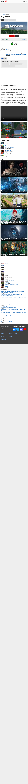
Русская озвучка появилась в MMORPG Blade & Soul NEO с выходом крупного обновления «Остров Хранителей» (14, 299)
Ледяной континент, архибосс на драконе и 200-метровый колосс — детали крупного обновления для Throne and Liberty (14, 191)
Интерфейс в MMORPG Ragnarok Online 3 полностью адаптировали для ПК (13, 297)
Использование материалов (13, 333)
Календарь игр (3, 339)
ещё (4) (7, 55)
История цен (24, 39)
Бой (20, 53)
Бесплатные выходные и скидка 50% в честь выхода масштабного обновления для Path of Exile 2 (14, 315)
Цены (14, 19)
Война (18, 54)
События (6, 19)
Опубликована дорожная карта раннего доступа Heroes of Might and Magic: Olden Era (13, 313)
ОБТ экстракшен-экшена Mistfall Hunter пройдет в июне (10, 321)
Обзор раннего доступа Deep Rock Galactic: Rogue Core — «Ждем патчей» (13, 255)
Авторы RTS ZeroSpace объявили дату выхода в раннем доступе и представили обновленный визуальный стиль (12, 307)
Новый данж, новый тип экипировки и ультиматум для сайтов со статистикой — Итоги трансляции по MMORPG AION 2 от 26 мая (14, 206)
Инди (16, 54)
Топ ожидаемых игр (4, 337)
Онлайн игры (3, 334)
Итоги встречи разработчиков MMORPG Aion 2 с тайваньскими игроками (14, 239)
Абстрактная (8, 54)
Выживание (13, 54)
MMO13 (2, 333)
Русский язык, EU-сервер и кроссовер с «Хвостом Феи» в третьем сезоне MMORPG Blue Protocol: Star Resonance (13, 292)
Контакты (10, 336)
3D (22, 53)
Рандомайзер (3, 340)
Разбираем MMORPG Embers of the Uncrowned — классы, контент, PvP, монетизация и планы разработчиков (12, 175)
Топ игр (2, 336)
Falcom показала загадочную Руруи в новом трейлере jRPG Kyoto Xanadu (13, 319)
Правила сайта (11, 334)
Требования (10, 19)
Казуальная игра (17, 53)
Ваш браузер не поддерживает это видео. (14, 113)
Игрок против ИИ (23, 54)
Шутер (12, 53)
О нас (9, 337)
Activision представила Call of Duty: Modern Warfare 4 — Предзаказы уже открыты (13, 310)
